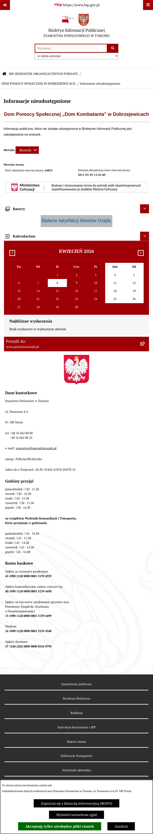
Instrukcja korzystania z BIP (77, 727)
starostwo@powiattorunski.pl (36, 448)
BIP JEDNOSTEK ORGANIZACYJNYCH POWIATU (43, 74)
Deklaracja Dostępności (77, 756)
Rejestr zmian (76, 742)
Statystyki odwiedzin (76, 770)
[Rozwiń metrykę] (27, 150)
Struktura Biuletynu (76, 698)
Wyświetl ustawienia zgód (76, 814)
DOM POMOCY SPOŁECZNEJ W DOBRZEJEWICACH (38, 83)
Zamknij (121, 826)
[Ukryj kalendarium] (144, 236)
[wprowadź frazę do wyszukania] (71, 48)
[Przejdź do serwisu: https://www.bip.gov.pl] (76, 5)
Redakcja (77, 713)
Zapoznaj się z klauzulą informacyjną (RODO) (76, 803)
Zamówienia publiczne (76, 684)
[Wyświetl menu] (148, 5)
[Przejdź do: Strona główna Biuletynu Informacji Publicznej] (4, 74)
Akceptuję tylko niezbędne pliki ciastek (59, 826)
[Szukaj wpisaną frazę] (112, 48)
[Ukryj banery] (144, 208)
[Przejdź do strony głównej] (76, 27)
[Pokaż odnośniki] (5, 5)
